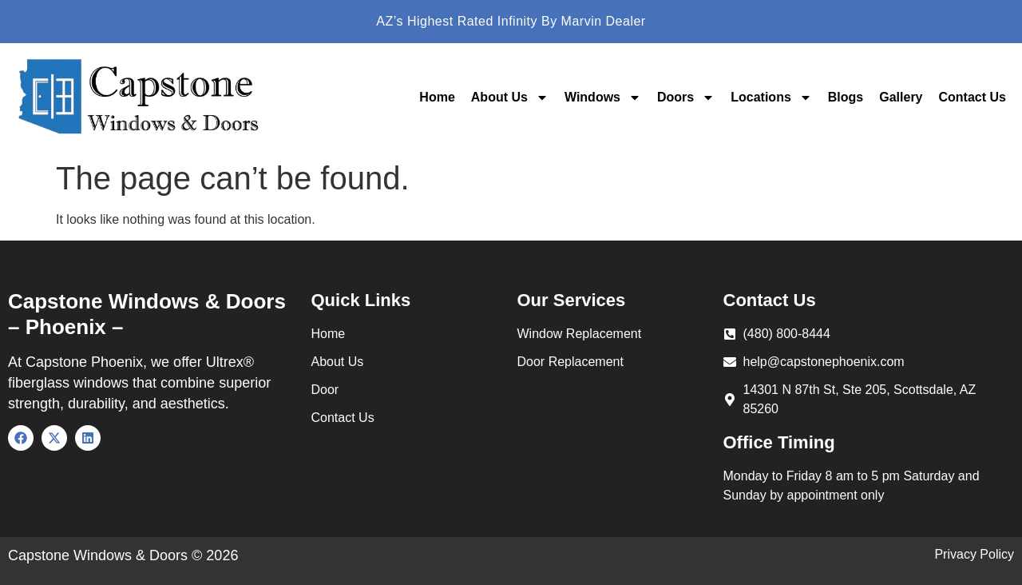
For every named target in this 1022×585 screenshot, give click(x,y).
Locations (771, 97)
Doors (686, 97)
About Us (510, 97)
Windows (602, 97)
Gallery (900, 97)
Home (436, 97)
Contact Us (972, 97)
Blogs (845, 97)
